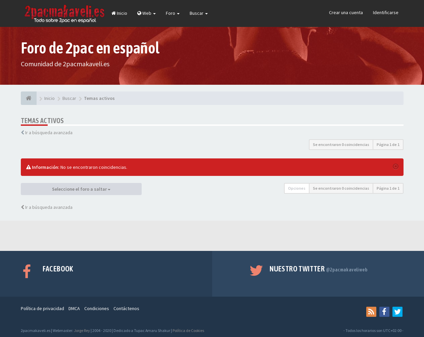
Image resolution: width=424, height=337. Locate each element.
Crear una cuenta (346, 12)
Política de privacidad (42, 308)
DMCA (74, 308)
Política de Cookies (188, 330)
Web (146, 13)
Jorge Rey (82, 330)
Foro (173, 13)
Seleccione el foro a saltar (81, 189)
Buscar (199, 13)
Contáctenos (126, 308)
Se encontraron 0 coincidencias (341, 144)
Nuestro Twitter (318, 268)
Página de (388, 144)
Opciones (296, 188)
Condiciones (96, 308)
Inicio (119, 13)
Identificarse (385, 12)
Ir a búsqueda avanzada (49, 132)
